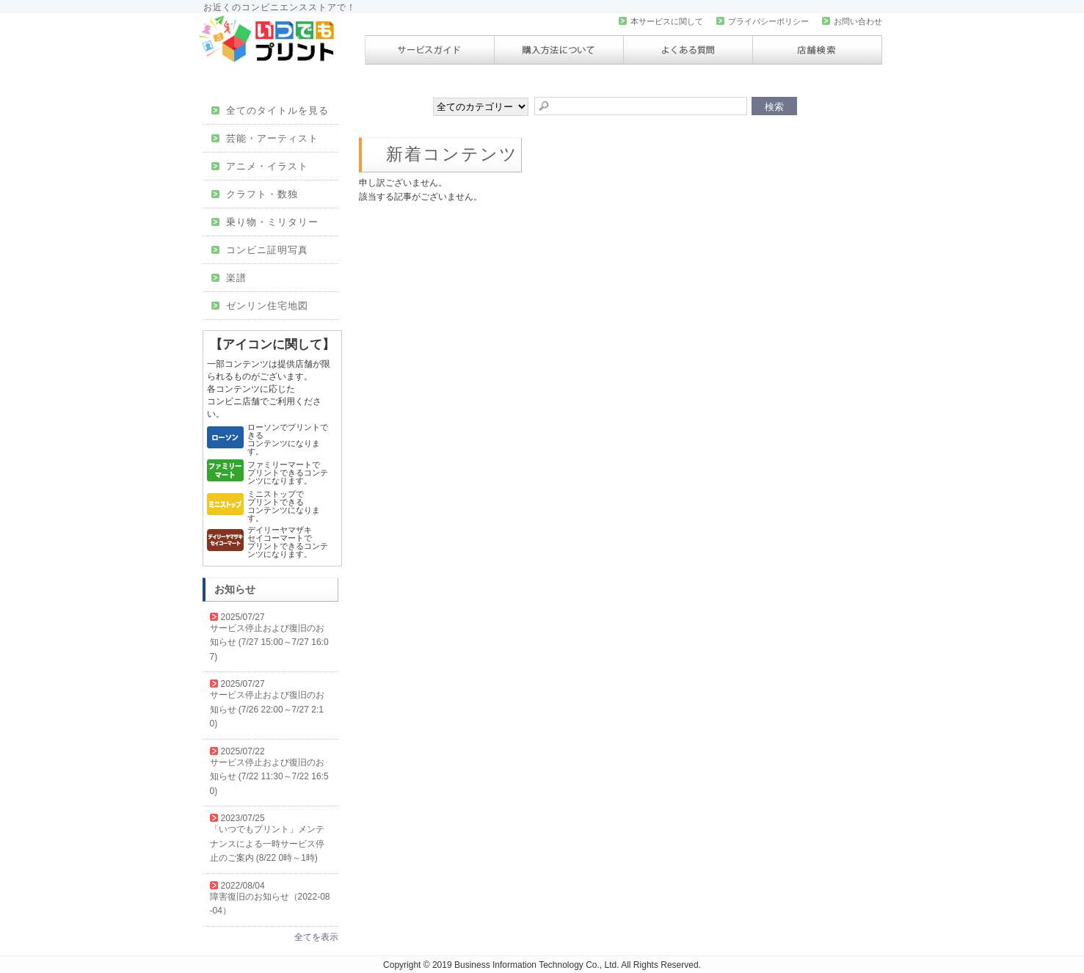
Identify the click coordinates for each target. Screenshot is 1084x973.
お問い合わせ (852, 21)
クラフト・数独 (255, 194)
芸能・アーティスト (265, 138)
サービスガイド (429, 50)
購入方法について (559, 50)
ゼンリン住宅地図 (260, 305)
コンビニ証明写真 (260, 249)
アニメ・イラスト (260, 166)
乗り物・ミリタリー (265, 221)
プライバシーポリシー (762, 21)
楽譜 (229, 277)
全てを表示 (316, 937)
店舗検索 (817, 50)
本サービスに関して (661, 21)
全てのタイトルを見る (270, 110)
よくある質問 (688, 50)
